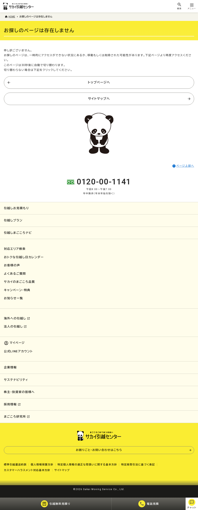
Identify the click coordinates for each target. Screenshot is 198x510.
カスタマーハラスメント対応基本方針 (27, 470)
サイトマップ (62, 470)
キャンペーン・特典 (17, 290)
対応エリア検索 (15, 249)
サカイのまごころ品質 (19, 282)
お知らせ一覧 (13, 298)
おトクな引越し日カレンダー (24, 257)
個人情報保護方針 (42, 464)
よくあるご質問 (15, 273)
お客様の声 (12, 265)
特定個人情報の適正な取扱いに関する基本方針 (87, 464)
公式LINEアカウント (18, 351)
